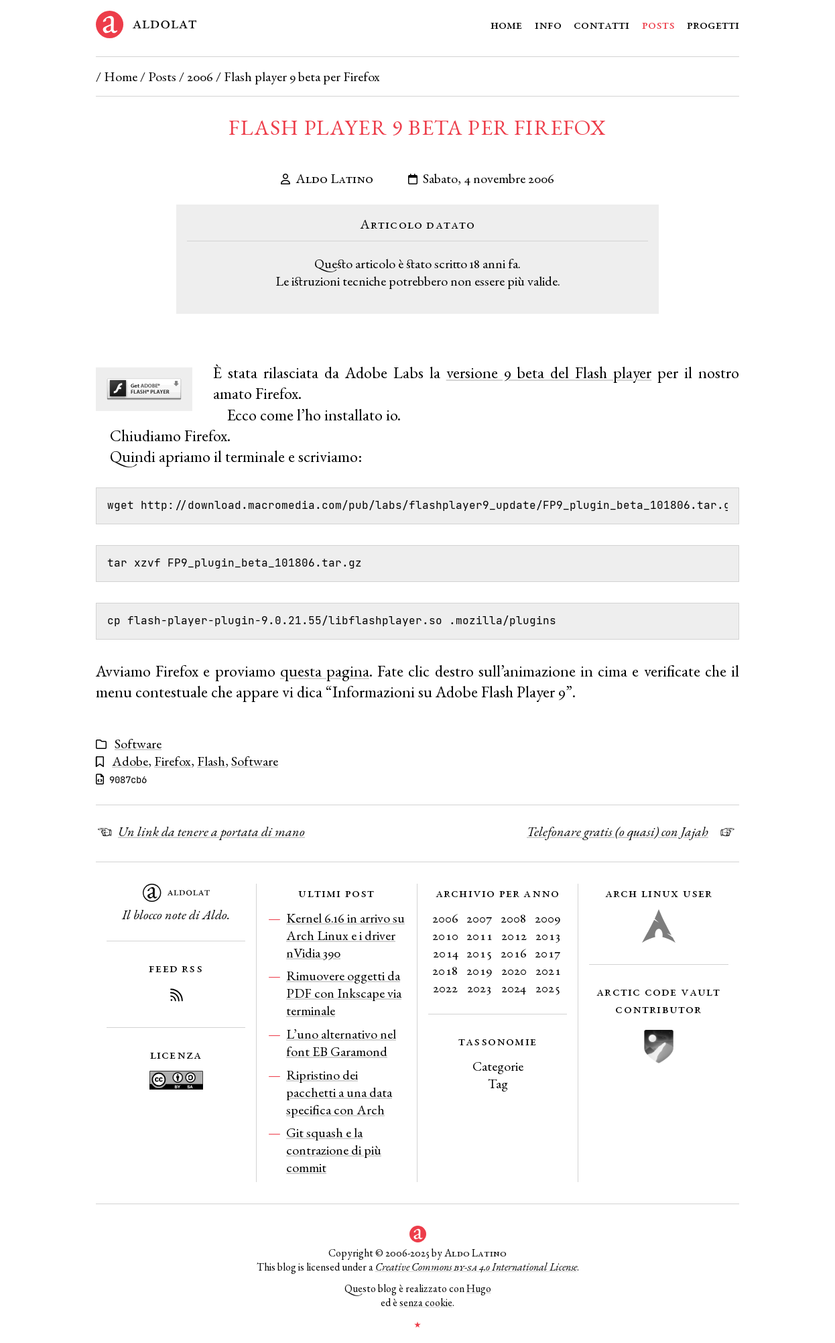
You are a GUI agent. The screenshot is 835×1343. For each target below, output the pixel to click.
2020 (514, 970)
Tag (498, 1083)
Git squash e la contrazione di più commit (333, 1150)
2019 (479, 970)
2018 (445, 970)
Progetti (713, 24)
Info (548, 24)
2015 (479, 952)
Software (138, 743)
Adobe (130, 761)
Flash (211, 761)
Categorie (497, 1066)
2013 (548, 935)
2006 (200, 76)
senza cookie (425, 1302)
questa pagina (324, 670)
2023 (479, 987)
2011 (479, 935)
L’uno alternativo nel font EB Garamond (341, 1042)
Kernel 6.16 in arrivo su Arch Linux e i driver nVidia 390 (345, 935)
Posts (658, 24)
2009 (548, 918)
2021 (548, 970)
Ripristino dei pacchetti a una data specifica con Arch (339, 1092)
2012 (514, 935)
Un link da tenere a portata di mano (211, 831)
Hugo (478, 1288)
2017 (548, 952)
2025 (548, 987)
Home (506, 24)
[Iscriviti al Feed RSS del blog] (176, 997)
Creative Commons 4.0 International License (476, 1267)
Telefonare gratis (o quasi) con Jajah (617, 831)
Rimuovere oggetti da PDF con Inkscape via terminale (343, 993)
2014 (445, 952)
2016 (514, 952)
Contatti (601, 24)
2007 (479, 918)
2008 (514, 918)
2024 (513, 987)
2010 (445, 935)
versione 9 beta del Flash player (549, 372)
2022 (445, 987)
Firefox (172, 761)
